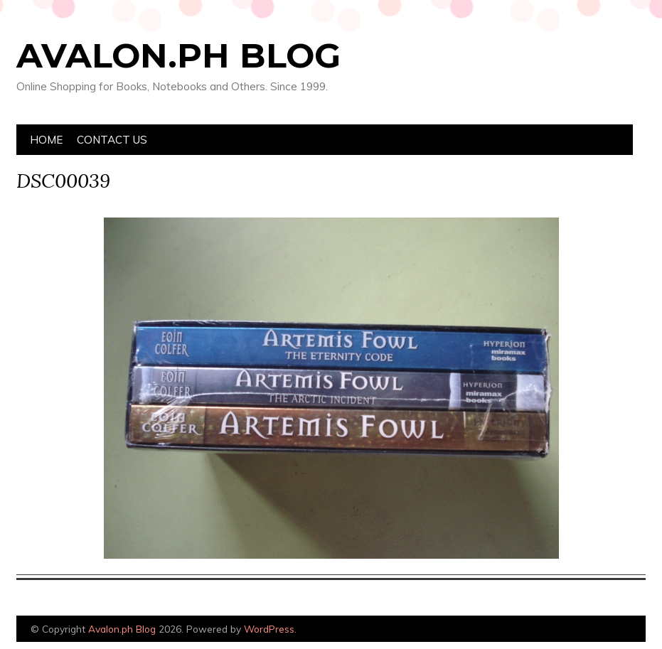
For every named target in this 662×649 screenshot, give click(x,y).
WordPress (269, 629)
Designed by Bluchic (611, 630)
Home (46, 139)
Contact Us (112, 139)
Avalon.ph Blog (178, 55)
